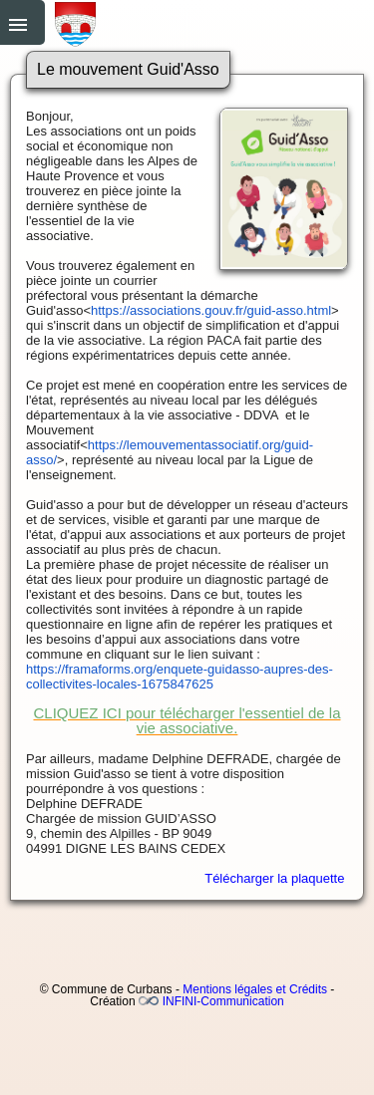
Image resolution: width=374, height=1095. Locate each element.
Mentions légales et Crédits (255, 989)
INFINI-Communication (223, 1001)
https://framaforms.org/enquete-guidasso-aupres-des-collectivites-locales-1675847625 (179, 676)
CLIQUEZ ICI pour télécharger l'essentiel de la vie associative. (186, 720)
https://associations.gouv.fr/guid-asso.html (211, 310)
